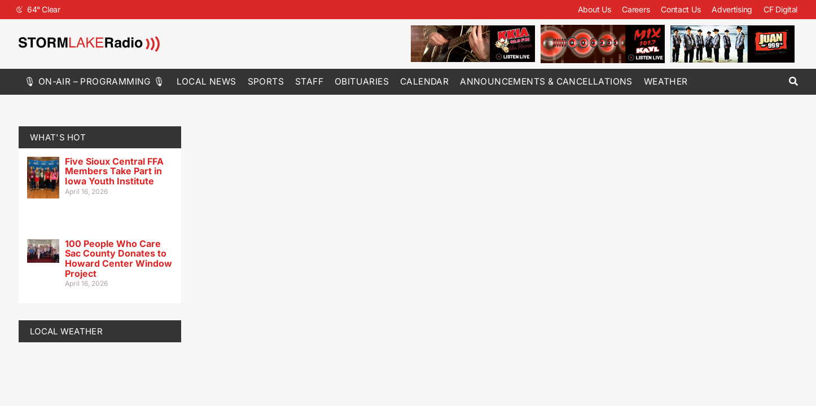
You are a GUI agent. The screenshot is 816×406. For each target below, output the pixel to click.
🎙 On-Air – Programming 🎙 (94, 81)
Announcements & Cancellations (546, 81)
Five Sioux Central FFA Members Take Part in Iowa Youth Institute (114, 171)
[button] (793, 81)
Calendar (424, 81)
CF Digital (780, 9)
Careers (636, 9)
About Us (594, 9)
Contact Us (680, 9)
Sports (266, 81)
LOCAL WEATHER (66, 331)
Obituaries (362, 81)
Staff (309, 81)
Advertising (732, 9)
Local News (206, 81)
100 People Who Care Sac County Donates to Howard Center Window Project (118, 258)
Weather (666, 81)
